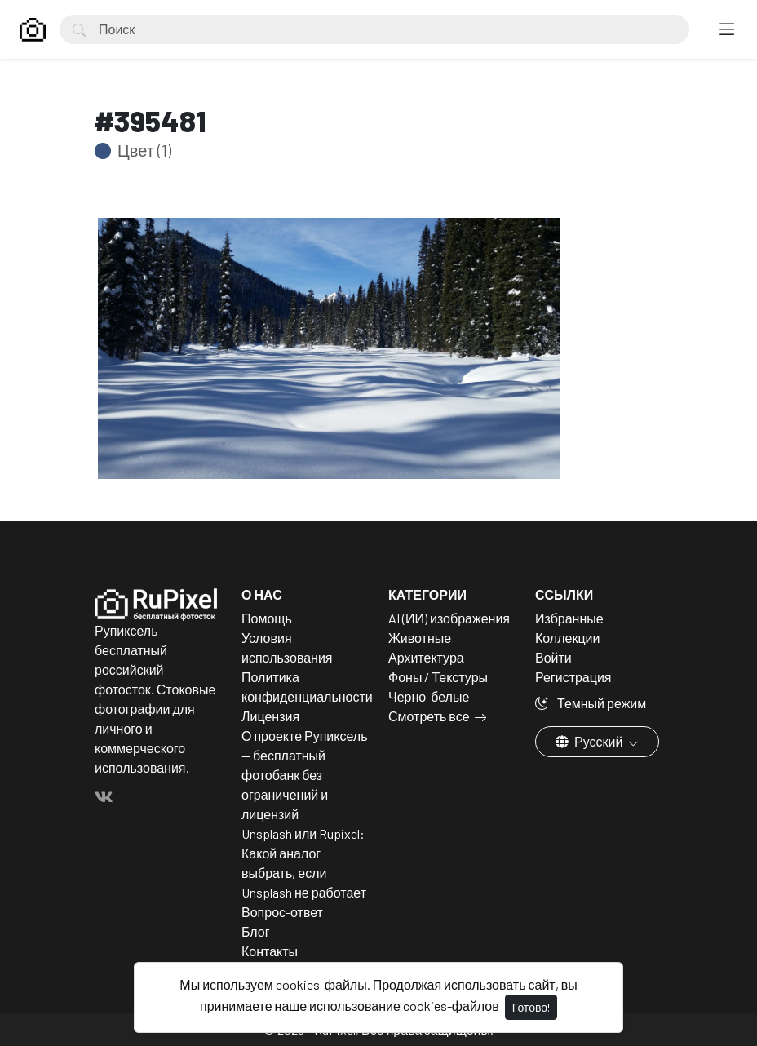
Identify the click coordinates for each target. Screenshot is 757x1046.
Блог (255, 931)
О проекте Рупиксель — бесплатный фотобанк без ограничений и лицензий (304, 775)
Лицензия (270, 716)
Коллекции (567, 637)
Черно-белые (428, 696)
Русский (590, 741)
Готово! (531, 1007)
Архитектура (426, 657)
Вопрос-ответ (282, 912)
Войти (553, 657)
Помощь (266, 618)
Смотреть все (429, 716)
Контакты (269, 951)
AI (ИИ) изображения (449, 618)
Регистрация (573, 677)
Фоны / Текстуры (438, 677)
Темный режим (590, 703)
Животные (419, 637)
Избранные (569, 618)
